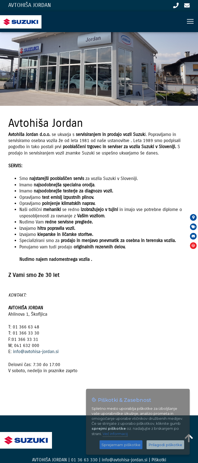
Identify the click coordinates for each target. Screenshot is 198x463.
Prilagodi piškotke (165, 445)
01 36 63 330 (176, 5)
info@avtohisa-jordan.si (187, 5)
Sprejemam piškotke (120, 445)
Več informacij (115, 433)
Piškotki (159, 459)
